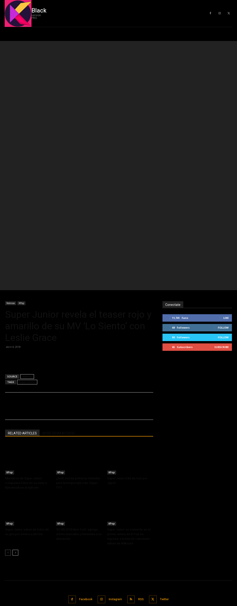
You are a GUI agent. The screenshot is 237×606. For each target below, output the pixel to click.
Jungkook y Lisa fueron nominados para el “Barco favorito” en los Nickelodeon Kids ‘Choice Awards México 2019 (37, 565)
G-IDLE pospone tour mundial (24, 523)
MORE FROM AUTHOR (58, 334)
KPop (21, 203)
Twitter (167, 499)
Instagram (114, 499)
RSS (141, 499)
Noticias (10, 203)
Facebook (83, 499)
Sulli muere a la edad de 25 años (26, 534)
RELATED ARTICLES (22, 334)
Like (226, 218)
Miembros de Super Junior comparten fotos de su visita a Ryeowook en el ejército (26, 383)
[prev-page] (8, 453)
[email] (199, 539)
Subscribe (221, 247)
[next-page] (15, 453)
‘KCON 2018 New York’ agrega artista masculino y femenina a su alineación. (78, 435)
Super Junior (27, 282)
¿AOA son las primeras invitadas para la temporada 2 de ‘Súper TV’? (78, 383)
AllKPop (27, 277)
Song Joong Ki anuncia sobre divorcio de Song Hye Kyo (36, 547)
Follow (223, 228)
